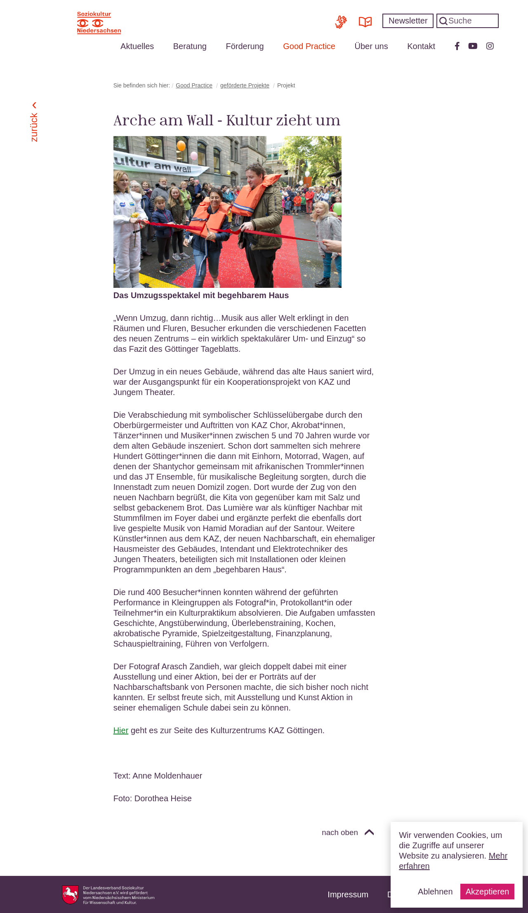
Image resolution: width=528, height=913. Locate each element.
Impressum (348, 894)
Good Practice (309, 46)
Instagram (490, 46)
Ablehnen (435, 891)
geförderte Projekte (244, 85)
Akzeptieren (487, 891)
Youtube (473, 46)
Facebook (457, 46)
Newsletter (408, 20)
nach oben (340, 832)
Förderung (245, 46)
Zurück (34, 127)
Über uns (371, 46)
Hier (121, 730)
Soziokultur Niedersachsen (99, 23)
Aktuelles (137, 46)
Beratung (190, 46)
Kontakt (421, 46)
